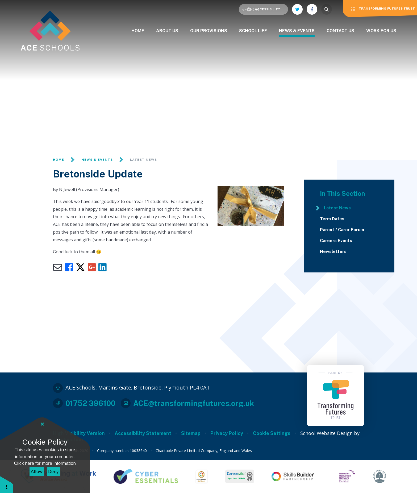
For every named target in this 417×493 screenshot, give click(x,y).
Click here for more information (45, 463)
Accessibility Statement (143, 433)
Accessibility (263, 9)
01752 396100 (90, 403)
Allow (37, 471)
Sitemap (191, 433)
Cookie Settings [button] (271, 433)
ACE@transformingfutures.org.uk (193, 403)
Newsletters (333, 252)
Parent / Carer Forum (342, 230)
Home (58, 159)
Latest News (143, 159)
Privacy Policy (226, 433)
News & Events (97, 159)
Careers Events (336, 241)
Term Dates (332, 219)
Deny (53, 471)
